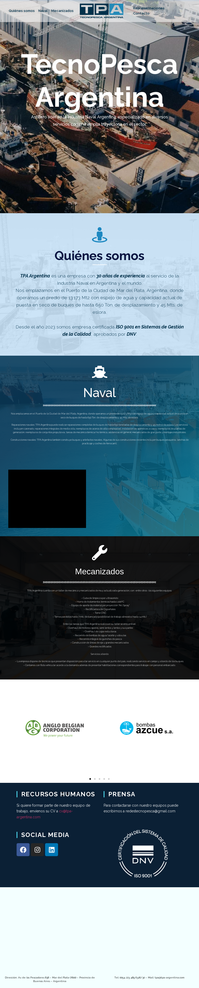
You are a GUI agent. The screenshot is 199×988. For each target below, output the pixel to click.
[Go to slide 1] (90, 779)
